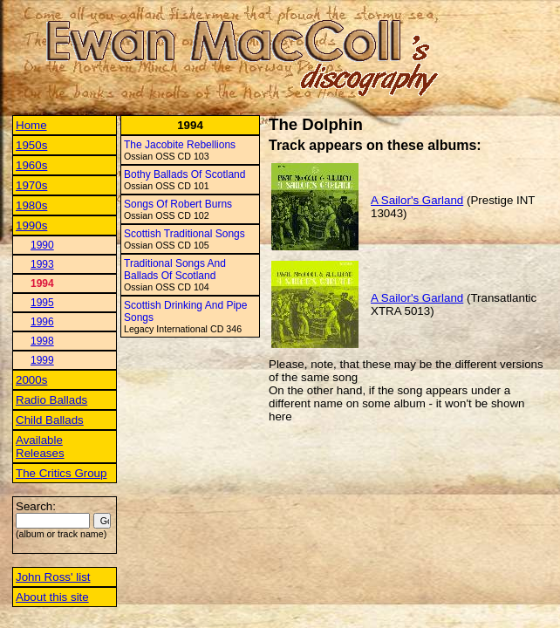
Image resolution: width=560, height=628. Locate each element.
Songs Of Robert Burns (178, 204)
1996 (42, 322)
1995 (42, 303)
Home (31, 125)
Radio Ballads (51, 399)
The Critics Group (61, 473)
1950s (31, 145)
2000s (31, 379)
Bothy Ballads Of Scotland (184, 174)
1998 (42, 341)
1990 (42, 245)
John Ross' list (53, 577)
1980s (31, 205)
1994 (42, 283)
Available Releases (40, 446)
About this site (52, 597)
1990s (31, 225)
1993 (42, 264)
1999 (42, 360)
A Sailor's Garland (417, 200)
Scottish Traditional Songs (184, 234)
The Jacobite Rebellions (180, 145)
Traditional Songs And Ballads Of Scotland (175, 269)
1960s (31, 165)
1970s (31, 185)
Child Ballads (50, 420)
